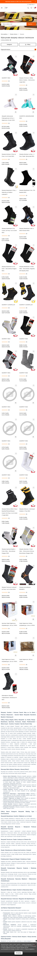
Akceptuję (18, 953)
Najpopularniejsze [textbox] (5, 49)
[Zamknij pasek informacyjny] (35, 1)
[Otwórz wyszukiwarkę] (28, 7)
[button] (6, 81)
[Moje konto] (31, 4)
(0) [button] (9, 81)
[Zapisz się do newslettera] (14, 24)
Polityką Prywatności (27, 944)
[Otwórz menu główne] (2, 8)
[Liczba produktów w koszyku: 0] (34, 7)
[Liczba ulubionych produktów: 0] (31, 7)
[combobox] (18, 49)
